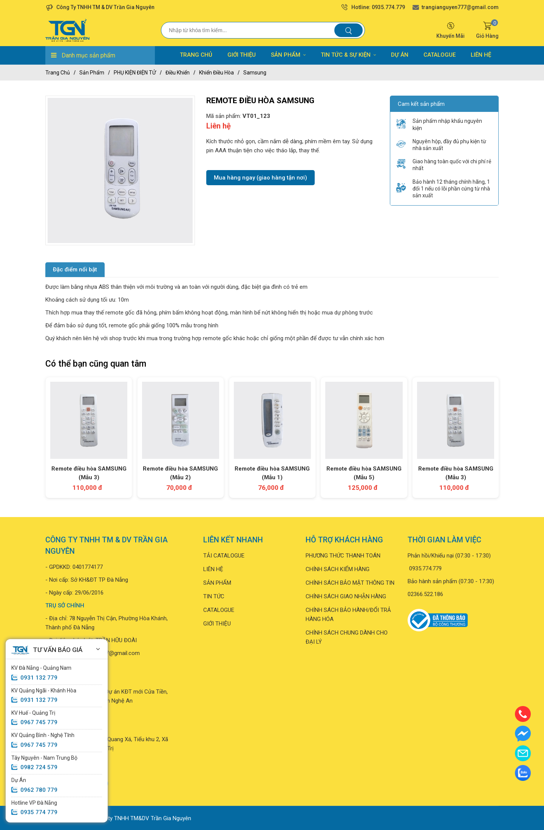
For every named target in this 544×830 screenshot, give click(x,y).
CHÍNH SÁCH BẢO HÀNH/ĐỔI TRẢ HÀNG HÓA (348, 614)
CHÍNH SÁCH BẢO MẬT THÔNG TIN (350, 582)
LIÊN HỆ (481, 54)
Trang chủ (57, 73)
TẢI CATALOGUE (223, 555)
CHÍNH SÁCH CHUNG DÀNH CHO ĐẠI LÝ (347, 637)
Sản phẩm (91, 73)
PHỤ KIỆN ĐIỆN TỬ (135, 73)
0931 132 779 (38, 677)
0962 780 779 (38, 790)
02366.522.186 (425, 593)
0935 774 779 (38, 812)
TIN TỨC (213, 596)
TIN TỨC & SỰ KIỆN (348, 54)
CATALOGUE (439, 54)
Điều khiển (177, 73)
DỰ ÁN (399, 54)
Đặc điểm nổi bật (75, 269)
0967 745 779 (38, 722)
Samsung (254, 73)
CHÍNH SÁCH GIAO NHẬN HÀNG (346, 596)
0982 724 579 (38, 767)
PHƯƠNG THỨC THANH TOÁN (343, 555)
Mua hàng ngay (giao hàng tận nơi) (260, 177)
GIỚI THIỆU (241, 54)
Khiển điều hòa (216, 73)
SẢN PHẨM (288, 54)
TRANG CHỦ (196, 54)
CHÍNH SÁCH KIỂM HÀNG (337, 568)
